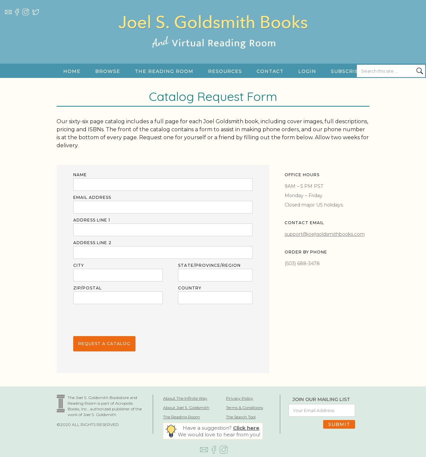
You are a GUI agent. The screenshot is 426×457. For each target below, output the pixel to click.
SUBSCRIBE (347, 71)
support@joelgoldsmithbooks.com (325, 234)
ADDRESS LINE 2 (92, 242)
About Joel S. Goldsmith (186, 407)
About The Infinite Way (185, 398)
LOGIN (307, 71)
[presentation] (123, 320)
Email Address (92, 197)
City (78, 265)
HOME (72, 71)
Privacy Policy (239, 398)
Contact (270, 71)
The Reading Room (181, 416)
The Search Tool (241, 416)
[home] (213, 38)
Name (80, 174)
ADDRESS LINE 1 (91, 220)
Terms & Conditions (244, 407)
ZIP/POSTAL (87, 287)
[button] (107, 71)
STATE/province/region (209, 265)
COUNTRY (189, 287)
